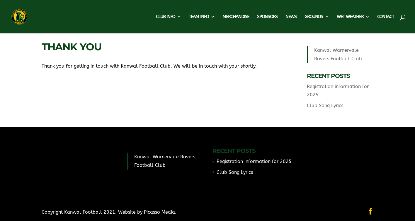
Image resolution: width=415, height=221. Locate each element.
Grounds (314, 17)
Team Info (199, 17)
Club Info (165, 17)
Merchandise (235, 17)
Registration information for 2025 (254, 161)
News (291, 17)
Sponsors (267, 17)
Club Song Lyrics (325, 105)
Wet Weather (350, 17)
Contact (385, 17)
